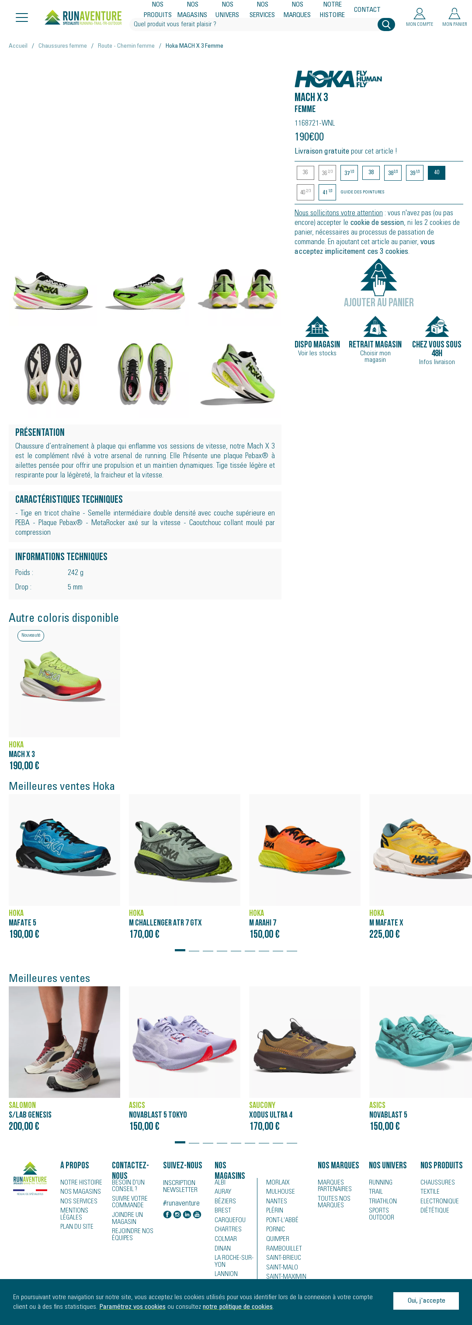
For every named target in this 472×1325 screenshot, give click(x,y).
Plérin (273, 1212)
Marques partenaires (332, 1186)
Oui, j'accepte (426, 1300)
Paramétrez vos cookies (132, 1307)
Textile (428, 1192)
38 (371, 173)
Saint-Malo (280, 1269)
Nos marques (297, 10)
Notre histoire (332, 10)
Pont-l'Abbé (280, 1221)
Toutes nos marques (332, 1201)
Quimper (277, 1240)
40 (436, 173)
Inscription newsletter (180, 1187)
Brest (221, 1212)
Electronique (437, 1202)
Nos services (262, 10)
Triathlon (381, 1202)
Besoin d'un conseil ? (127, 1186)
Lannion (225, 1275)
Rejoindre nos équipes (130, 1233)
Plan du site (75, 1227)
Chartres (226, 1231)
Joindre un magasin (126, 1217)
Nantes (275, 1202)
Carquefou (229, 1221)
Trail (375, 1192)
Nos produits (157, 10)
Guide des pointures (362, 192)
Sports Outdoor (389, 1212)
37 (349, 173)
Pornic (274, 1231)
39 (415, 173)
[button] (180, 946)
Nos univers (227, 10)
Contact (367, 10)
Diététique (433, 1212)
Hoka (304, 74)
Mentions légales (72, 1215)
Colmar (224, 1240)
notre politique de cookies (238, 1307)
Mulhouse (279, 1192)
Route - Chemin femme (126, 46)
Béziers (224, 1202)
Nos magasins (192, 10)
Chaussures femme (62, 46)
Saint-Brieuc (281, 1260)
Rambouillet (281, 1250)
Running (380, 1183)
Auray (222, 1192)
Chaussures (436, 1183)
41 (328, 192)
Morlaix (276, 1183)
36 (305, 173)
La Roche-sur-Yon (232, 1263)
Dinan (222, 1250)
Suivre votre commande (128, 1201)
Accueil (18, 46)
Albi (219, 1183)
